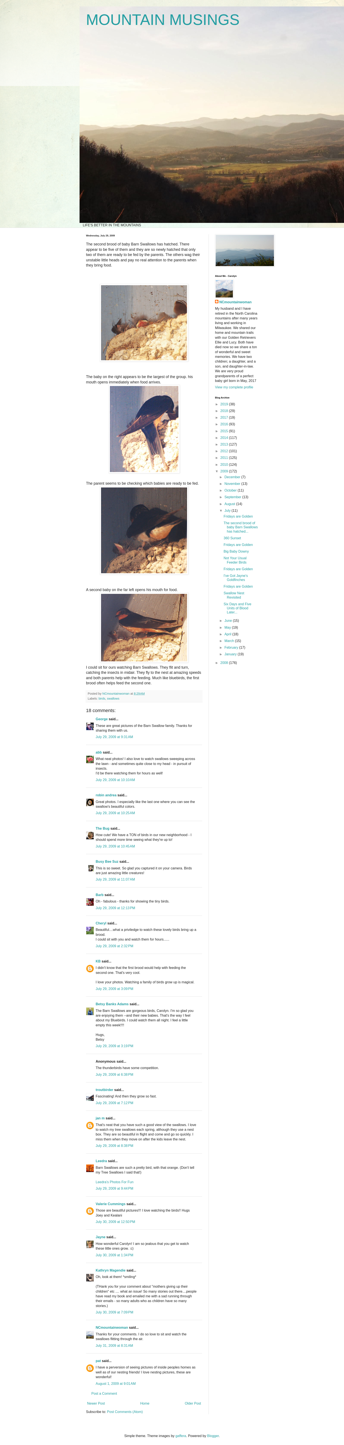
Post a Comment (104, 1393)
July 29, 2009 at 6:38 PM (114, 1074)
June (228, 620)
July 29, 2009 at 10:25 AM (115, 813)
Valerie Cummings (111, 1204)
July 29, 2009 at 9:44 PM (114, 1188)
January (231, 654)
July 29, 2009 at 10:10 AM (115, 780)
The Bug (102, 828)
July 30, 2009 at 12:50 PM (115, 1222)
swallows (113, 698)
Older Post (193, 1403)
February (231, 647)
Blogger (213, 1436)
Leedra (101, 1161)
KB (98, 961)
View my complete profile (234, 387)
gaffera (180, 1436)
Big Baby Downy (236, 551)
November (232, 484)
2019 (224, 404)
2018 (224, 411)
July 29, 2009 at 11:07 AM (115, 879)
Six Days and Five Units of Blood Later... (237, 608)
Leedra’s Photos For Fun (115, 1182)
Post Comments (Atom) (125, 1412)
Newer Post (96, 1403)
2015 (224, 431)
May (228, 627)
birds (101, 698)
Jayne (100, 1237)
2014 (224, 438)
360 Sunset (232, 538)
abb (99, 752)
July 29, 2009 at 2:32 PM (114, 946)
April (228, 634)
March (229, 641)
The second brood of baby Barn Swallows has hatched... (241, 527)
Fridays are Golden (238, 516)
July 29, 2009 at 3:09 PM (114, 989)
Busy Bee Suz (107, 861)
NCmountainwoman (112, 1327)
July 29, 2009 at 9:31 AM (114, 737)
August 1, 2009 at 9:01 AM (116, 1383)
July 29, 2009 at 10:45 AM (115, 846)
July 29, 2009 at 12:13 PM (115, 908)
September (233, 497)
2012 (224, 451)
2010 (224, 464)
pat (98, 1361)
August (230, 504)
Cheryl (101, 923)
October (231, 490)
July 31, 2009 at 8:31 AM (114, 1345)
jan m (100, 1118)
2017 (224, 417)
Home (144, 1403)
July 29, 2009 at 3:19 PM (114, 1046)
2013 (224, 444)
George (102, 719)
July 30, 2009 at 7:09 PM (114, 1312)
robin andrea (106, 795)
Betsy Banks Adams (112, 1004)
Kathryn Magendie (111, 1270)
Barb (99, 895)
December (232, 477)
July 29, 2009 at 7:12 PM (114, 1103)
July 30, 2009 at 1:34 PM (114, 1255)
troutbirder (104, 1090)
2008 (224, 663)
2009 (224, 471)
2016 (224, 424)
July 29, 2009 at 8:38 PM (114, 1146)
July (228, 510)
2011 (224, 458)
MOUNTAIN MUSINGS (163, 19)
